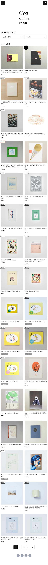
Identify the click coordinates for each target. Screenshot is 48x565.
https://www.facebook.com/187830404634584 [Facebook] (18, 555)
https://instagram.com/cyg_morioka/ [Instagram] (26, 555)
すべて (28, 37)
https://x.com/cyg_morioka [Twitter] (22, 555)
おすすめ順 (7, 37)
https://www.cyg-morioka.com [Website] (29, 555)
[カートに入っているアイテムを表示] (45, 3)
